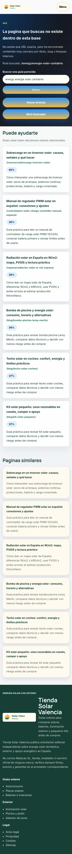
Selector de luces (16, 818)
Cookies (11, 840)
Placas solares (15, 790)
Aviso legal (12, 832)
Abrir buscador (36, 114)
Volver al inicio (36, 102)
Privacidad (12, 836)
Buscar (36, 90)
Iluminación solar (16, 809)
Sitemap (11, 845)
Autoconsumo (14, 786)
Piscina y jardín (15, 813)
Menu (63, 6)
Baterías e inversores (19, 795)
